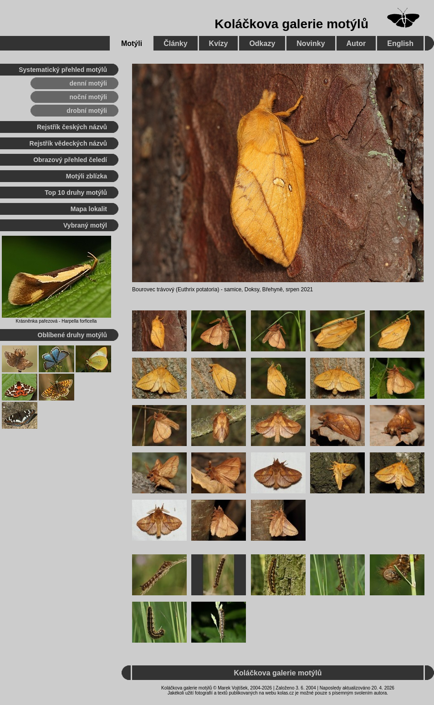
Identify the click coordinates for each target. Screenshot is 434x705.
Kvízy (218, 43)
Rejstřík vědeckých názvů (68, 143)
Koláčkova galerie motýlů (291, 24)
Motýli (131, 43)
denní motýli (88, 83)
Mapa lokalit (89, 209)
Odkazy (262, 43)
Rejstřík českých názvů (72, 127)
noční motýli (88, 97)
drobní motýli (86, 110)
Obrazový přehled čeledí (70, 159)
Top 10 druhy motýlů (76, 192)
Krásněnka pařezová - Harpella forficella (56, 321)
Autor (356, 43)
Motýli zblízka (86, 176)
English (400, 43)
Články (175, 43)
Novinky (310, 43)
